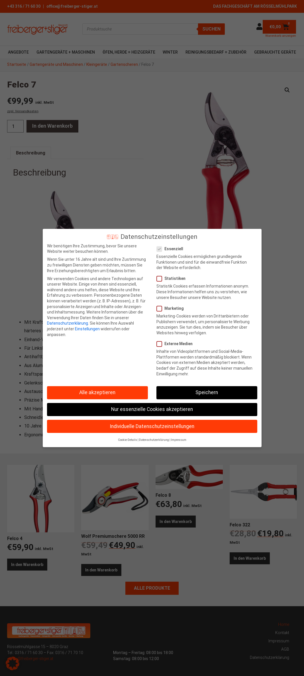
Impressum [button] (178, 440)
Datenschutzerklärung (67, 323)
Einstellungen (87, 329)
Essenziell (171, 249)
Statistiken (172, 278)
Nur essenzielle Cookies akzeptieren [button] (152, 409)
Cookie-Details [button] (127, 440)
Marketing (171, 308)
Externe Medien (176, 344)
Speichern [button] (206, 392)
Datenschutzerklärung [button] (154, 440)
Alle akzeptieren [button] (97, 392)
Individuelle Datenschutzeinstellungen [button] (152, 426)
